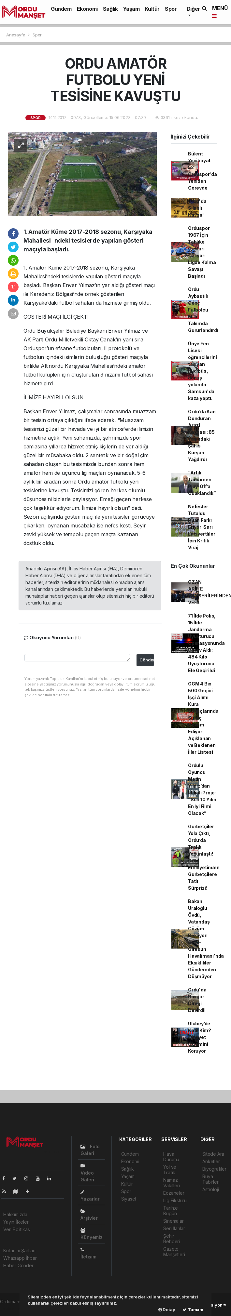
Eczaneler (173, 1193)
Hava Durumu (171, 1156)
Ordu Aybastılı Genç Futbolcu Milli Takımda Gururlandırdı (203, 309)
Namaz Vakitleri (171, 1182)
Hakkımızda (15, 1214)
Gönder (146, 660)
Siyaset (129, 1199)
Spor (171, 9)
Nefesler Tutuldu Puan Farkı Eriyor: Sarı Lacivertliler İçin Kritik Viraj (201, 527)
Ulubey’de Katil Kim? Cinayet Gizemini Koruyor (199, 1037)
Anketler (211, 1161)
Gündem (61, 9)
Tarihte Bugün (170, 1210)
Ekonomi (87, 9)
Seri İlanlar (174, 1228)
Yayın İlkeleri (16, 1222)
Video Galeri (87, 1172)
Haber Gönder (18, 1265)
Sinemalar (173, 1221)
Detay (166, 1309)
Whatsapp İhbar (19, 1258)
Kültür (152, 9)
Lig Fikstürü (175, 1200)
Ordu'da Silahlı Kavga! (197, 208)
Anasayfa (16, 34)
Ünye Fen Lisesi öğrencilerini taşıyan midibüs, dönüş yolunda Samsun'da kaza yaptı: (202, 371)
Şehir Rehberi (171, 1238)
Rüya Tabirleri (210, 1179)
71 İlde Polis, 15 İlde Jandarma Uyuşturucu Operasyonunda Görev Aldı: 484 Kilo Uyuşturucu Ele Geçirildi (206, 643)
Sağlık (110, 9)
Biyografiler (214, 1169)
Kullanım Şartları (19, 1250)
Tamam (192, 1309)
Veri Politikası (17, 1229)
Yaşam (131, 9)
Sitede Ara (213, 1154)
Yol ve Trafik (169, 1169)
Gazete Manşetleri (174, 1251)
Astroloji (210, 1189)
